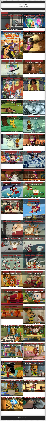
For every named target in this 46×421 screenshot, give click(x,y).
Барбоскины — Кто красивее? (12, 308)
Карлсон (37, 199)
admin (28, 27)
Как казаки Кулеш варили (34, 240)
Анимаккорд (27, 31)
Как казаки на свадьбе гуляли (12, 201)
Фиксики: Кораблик (12, 399)
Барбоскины (6, 271)
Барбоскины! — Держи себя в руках (12, 273)
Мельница (11, 31)
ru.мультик (23, 4)
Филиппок (34, 102)
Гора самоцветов (34, 60)
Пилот (42, 60)
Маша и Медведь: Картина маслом (12, 155)
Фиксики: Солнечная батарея (34, 399)
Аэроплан (25, 15)
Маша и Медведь (40, 31)
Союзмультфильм (18, 15)
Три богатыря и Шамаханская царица (12, 33)
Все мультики (4, 15)
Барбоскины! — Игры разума (12, 363)
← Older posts (4, 412)
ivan (6, 29)
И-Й (16, 361)
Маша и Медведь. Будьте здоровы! (34, 33)
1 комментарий (15, 58)
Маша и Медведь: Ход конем (34, 138)
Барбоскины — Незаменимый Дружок (12, 327)
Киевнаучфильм (17, 182)
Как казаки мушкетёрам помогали (12, 223)
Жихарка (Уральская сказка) (34, 62)
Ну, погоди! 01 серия (12, 62)
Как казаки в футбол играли (12, 240)
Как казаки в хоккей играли (12, 184)
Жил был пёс (12, 102)
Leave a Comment (15, 29)
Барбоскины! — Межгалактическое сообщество (34, 364)
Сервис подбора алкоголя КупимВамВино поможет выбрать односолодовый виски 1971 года (17, 10)
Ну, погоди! (12, 60)
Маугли (31, 78)
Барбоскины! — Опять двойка (12, 382)
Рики (37, 15)
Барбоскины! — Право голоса (34, 273)
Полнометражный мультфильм (34, 201)
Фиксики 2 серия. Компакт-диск (34, 17)
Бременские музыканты (9, 78)
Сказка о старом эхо (12, 118)
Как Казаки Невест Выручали (12, 256)
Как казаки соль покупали (34, 223)
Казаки (12, 182)
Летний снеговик (12, 136)
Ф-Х (39, 15)
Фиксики (42, 15)
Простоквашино (11, 15)
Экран (38, 100)
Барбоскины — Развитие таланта (34, 345)
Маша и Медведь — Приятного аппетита (34, 383)
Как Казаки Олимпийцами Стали (34, 256)
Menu (3, 1)
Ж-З (39, 60)
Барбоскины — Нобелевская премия (12, 345)
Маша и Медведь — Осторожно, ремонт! (12, 173)
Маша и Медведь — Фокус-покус (34, 173)
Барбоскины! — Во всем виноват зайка (34, 291)
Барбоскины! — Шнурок (12, 291)
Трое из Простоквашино (12, 18)
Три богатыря (18, 31)
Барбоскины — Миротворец (34, 327)
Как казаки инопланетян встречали (34, 184)
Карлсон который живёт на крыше (34, 202)
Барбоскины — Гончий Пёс (34, 308)
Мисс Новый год (34, 153)
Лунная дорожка (34, 118)
